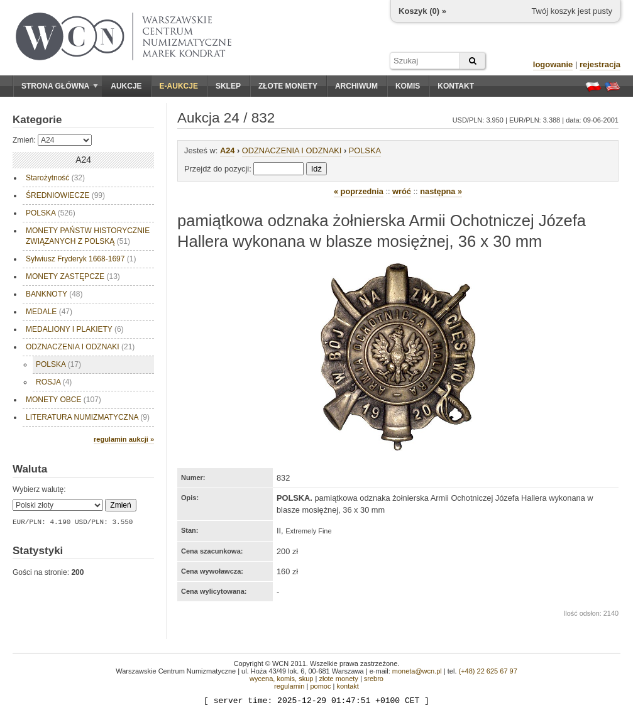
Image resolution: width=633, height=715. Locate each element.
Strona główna (59, 86)
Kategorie (37, 120)
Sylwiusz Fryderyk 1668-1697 (81, 258)
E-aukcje (179, 86)
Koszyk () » (422, 11)
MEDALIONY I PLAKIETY (75, 329)
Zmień (120, 505)
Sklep (228, 86)
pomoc (320, 686)
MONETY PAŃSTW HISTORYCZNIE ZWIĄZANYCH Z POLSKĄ (88, 236)
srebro (373, 678)
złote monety (338, 678)
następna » (441, 191)
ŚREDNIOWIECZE (65, 195)
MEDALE (49, 311)
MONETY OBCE (63, 399)
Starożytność (55, 177)
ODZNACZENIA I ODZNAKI (80, 346)
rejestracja (600, 64)
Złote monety (287, 86)
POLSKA (50, 213)
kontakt (347, 686)
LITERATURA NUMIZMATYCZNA (88, 417)
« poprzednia (358, 191)
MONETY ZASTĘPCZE (73, 276)
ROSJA (54, 382)
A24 (227, 150)
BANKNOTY (54, 294)
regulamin (289, 686)
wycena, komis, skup (281, 678)
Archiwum (356, 86)
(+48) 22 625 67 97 (488, 671)
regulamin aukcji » (124, 439)
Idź (316, 168)
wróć (401, 191)
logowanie (553, 64)
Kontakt (456, 86)
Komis (407, 86)
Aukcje (126, 86)
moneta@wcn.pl (417, 671)
